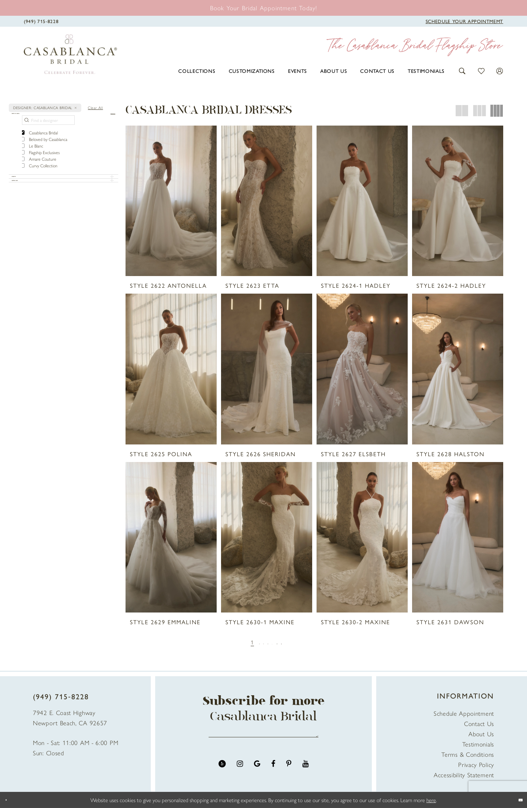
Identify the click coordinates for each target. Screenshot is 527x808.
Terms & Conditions (467, 754)
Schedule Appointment (464, 713)
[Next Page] (300, 642)
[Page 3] (257, 642)
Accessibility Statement (464, 774)
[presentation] (171, 201)
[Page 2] (247, 642)
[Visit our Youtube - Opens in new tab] (305, 773)
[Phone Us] (41, 20)
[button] (462, 70)
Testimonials (478, 744)
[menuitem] (197, 71)
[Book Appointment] (464, 20)
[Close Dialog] (11, 800)
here (431, 800)
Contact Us (479, 723)
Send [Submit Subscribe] (313, 740)
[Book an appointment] (263, 7)
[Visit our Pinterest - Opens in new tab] (288, 773)
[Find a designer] (48, 131)
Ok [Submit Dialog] (515, 800)
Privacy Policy (476, 764)
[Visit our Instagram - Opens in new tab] (240, 773)
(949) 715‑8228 (61, 696)
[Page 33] (288, 642)
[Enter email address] (263, 740)
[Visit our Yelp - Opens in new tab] (222, 773)
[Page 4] (267, 642)
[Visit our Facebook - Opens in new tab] (273, 773)
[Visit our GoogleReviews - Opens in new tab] (257, 773)
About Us (481, 733)
